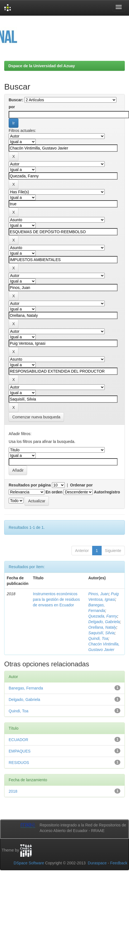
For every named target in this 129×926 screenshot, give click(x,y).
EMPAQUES (19, 751)
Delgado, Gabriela (104, 621)
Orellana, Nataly (102, 627)
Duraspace (97, 863)
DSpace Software (29, 863)
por (12, 107)
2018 (13, 791)
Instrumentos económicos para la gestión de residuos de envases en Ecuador (56, 599)
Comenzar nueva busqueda (36, 417)
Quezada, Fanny (102, 616)
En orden (54, 492)
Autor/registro (107, 492)
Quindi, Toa (98, 638)
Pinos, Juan (98, 594)
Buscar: (16, 100)
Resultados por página (30, 485)
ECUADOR (18, 739)
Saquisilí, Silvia (101, 633)
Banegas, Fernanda (26, 688)
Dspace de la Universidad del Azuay (41, 66)
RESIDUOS (19, 762)
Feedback (118, 863)
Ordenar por (81, 485)
